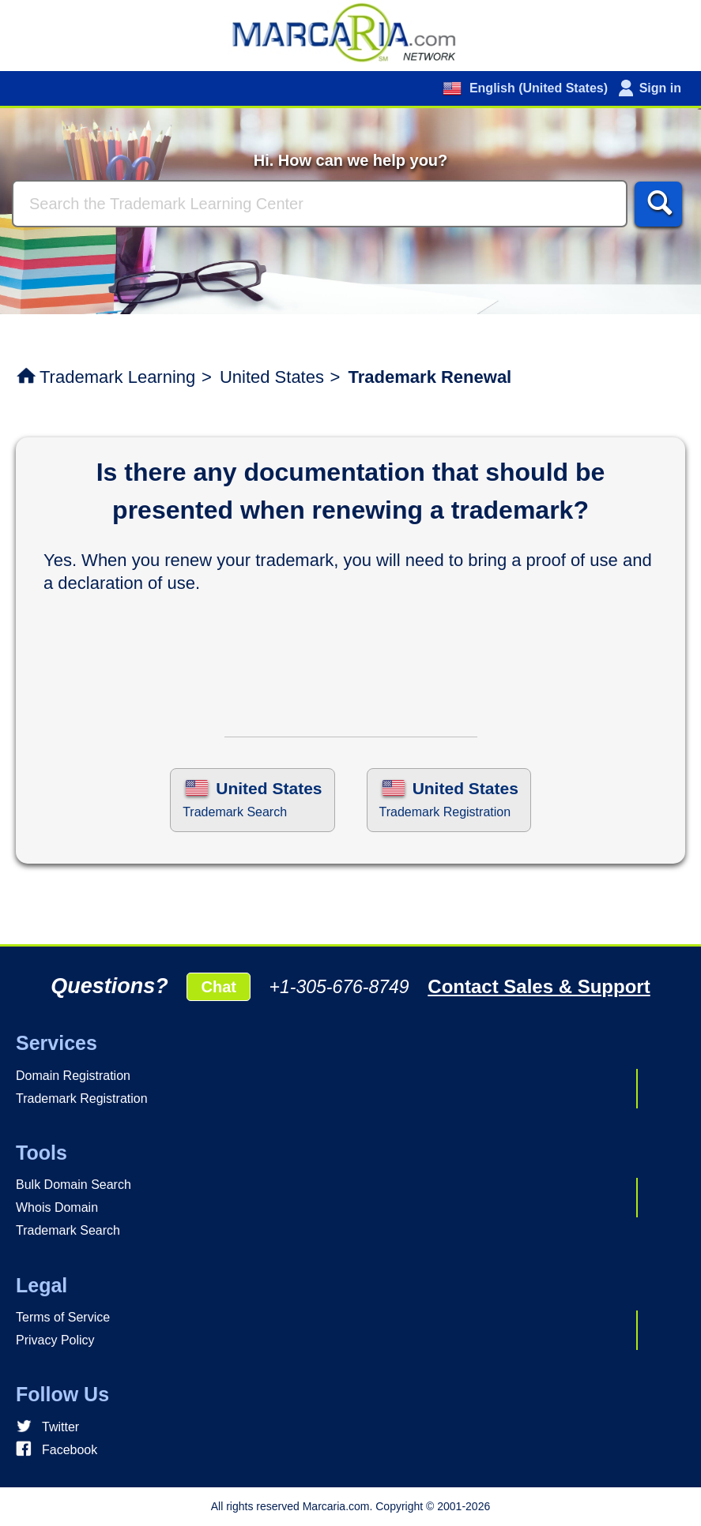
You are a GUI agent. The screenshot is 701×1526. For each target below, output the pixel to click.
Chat (218, 986)
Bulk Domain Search (73, 1184)
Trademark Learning (117, 377)
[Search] (320, 203)
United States (272, 377)
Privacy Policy (55, 1340)
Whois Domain (57, 1207)
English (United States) (536, 88)
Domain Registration (73, 1075)
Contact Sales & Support (539, 986)
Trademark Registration (82, 1098)
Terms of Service (63, 1317)
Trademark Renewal (430, 377)
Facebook (69, 1450)
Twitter (60, 1427)
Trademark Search (68, 1230)
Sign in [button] (660, 88)
